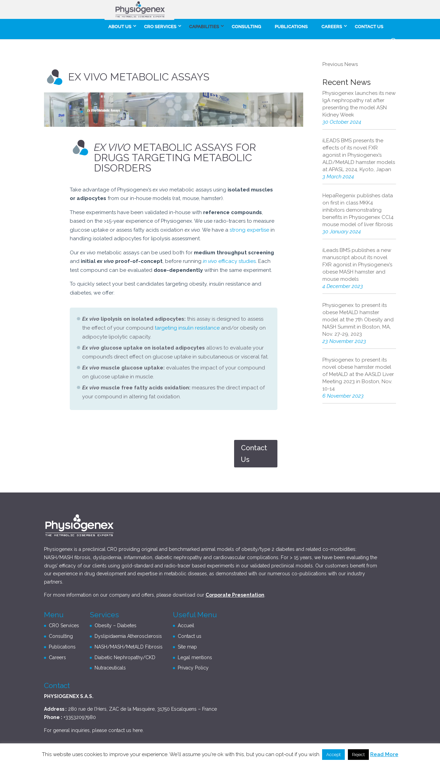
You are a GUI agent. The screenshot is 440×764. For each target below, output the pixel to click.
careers (331, 26)
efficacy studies (229, 261)
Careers (57, 657)
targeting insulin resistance (187, 328)
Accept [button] (333, 754)
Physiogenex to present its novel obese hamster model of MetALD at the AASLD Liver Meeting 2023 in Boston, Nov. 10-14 (358, 374)
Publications (291, 26)
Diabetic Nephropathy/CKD (125, 657)
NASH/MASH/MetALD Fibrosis (129, 647)
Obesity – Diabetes (115, 625)
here (138, 730)
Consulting (246, 26)
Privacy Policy (193, 668)
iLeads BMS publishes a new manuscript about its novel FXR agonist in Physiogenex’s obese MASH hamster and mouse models (357, 264)
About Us (119, 26)
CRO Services (160, 26)
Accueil (186, 625)
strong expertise (249, 230)
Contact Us (254, 454)
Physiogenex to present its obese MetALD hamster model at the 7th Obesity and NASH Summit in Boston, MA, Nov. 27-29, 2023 (358, 319)
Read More (384, 754)
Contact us (369, 26)
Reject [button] (358, 754)
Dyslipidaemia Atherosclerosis (128, 636)
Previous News (340, 64)
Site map (187, 647)
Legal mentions (195, 657)
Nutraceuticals (110, 668)
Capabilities (204, 26)
